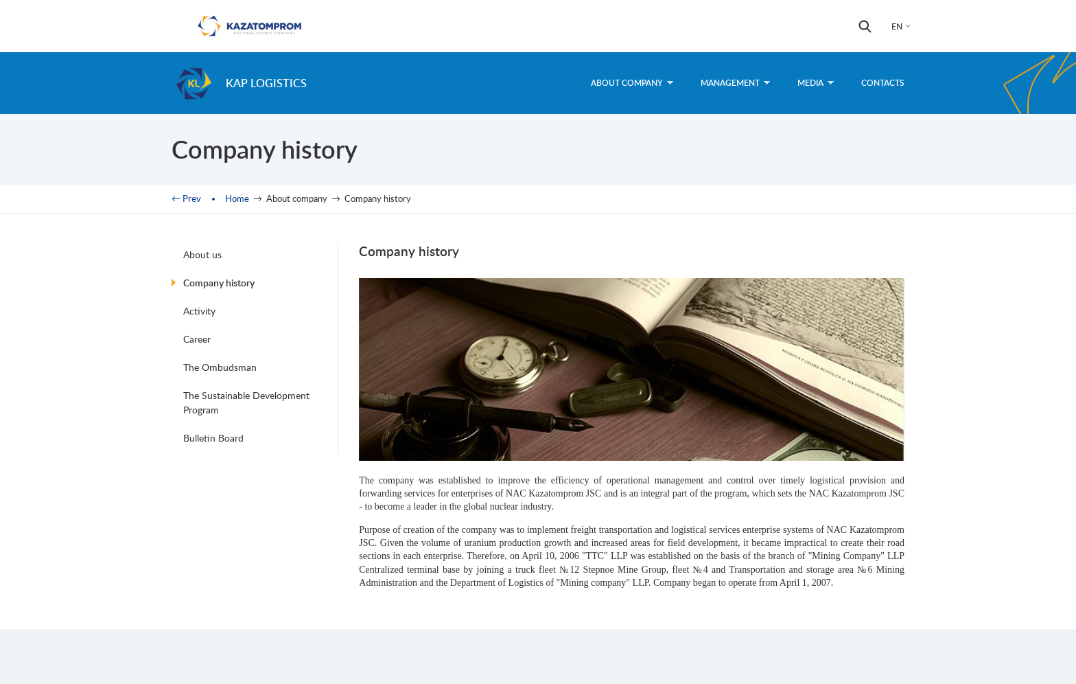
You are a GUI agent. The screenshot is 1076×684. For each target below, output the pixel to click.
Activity (199, 311)
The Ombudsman (220, 367)
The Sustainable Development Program (246, 402)
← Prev (186, 198)
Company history (219, 282)
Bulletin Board (213, 438)
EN (896, 26)
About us (202, 254)
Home (237, 198)
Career (197, 339)
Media (815, 83)
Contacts (882, 83)
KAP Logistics (266, 82)
